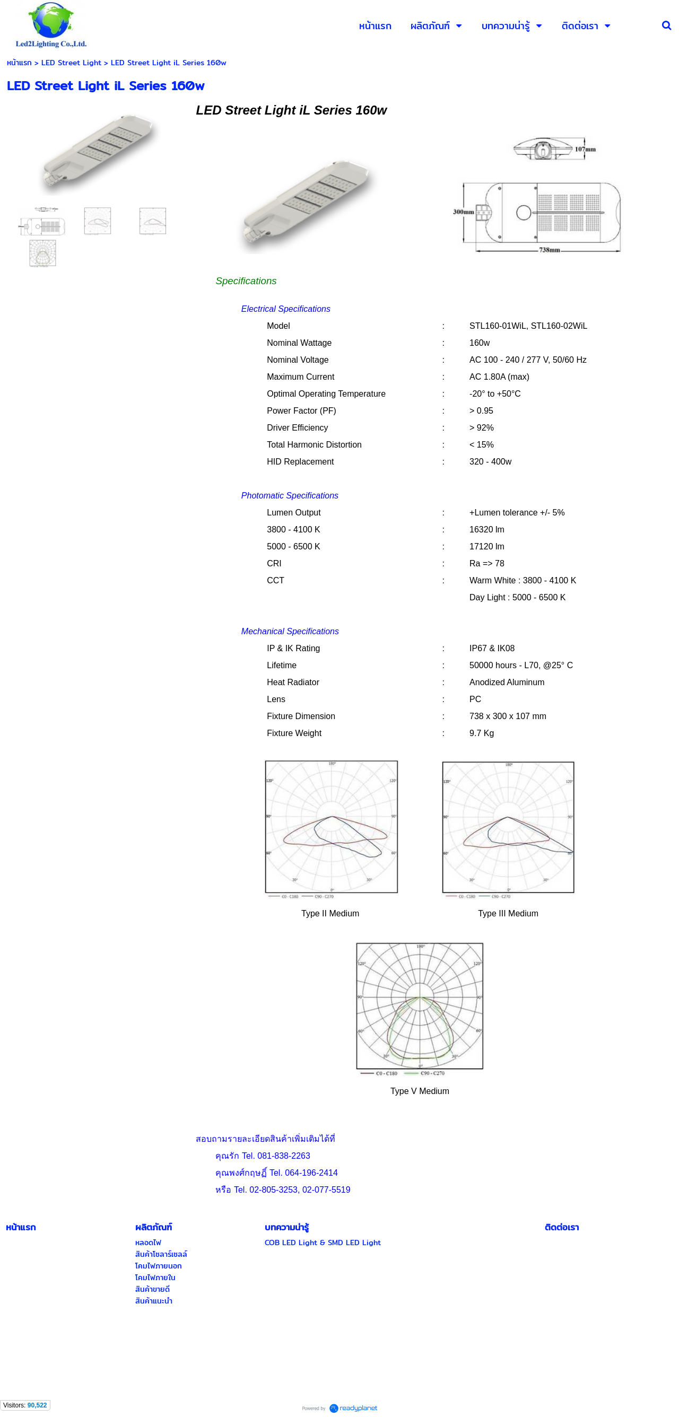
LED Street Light (71, 62)
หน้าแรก (19, 62)
